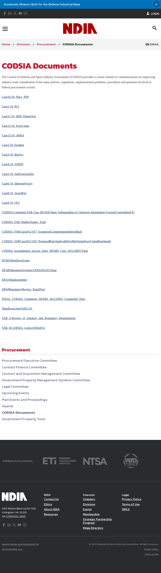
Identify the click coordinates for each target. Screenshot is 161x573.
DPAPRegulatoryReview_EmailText (23, 289)
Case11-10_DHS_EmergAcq (19, 116)
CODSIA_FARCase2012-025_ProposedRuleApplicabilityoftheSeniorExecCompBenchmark (56, 241)
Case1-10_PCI (10, 106)
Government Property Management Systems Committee (46, 380)
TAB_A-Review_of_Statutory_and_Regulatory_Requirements (39, 318)
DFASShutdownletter (14, 279)
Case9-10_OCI (11, 202)
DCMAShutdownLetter (16, 260)
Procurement (46, 44)
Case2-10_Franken (13, 145)
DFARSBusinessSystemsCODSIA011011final (29, 270)
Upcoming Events (15, 393)
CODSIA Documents (78, 44)
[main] (80, 245)
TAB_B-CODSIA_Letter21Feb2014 (23, 327)
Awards (7, 406)
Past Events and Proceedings (24, 399)
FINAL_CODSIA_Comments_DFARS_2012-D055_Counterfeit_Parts (43, 299)
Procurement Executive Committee (29, 360)
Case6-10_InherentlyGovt (17, 183)
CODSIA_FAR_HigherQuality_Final (24, 222)
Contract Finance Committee (24, 367)
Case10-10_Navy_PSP (15, 96)
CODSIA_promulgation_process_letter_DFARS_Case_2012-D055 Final (45, 250)
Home (6, 44)
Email (152, 44)
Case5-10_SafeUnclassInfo (18, 174)
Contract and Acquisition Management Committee (41, 373)
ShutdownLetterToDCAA (17, 308)
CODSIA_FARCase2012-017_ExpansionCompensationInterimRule (42, 231)
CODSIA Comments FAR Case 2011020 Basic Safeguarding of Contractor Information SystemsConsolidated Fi (68, 212)
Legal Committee (15, 386)
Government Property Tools (24, 419)
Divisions (23, 44)
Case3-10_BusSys (12, 154)
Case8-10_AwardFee (14, 193)
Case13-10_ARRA (13, 135)
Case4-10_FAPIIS (12, 164)
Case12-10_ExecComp (15, 125)
